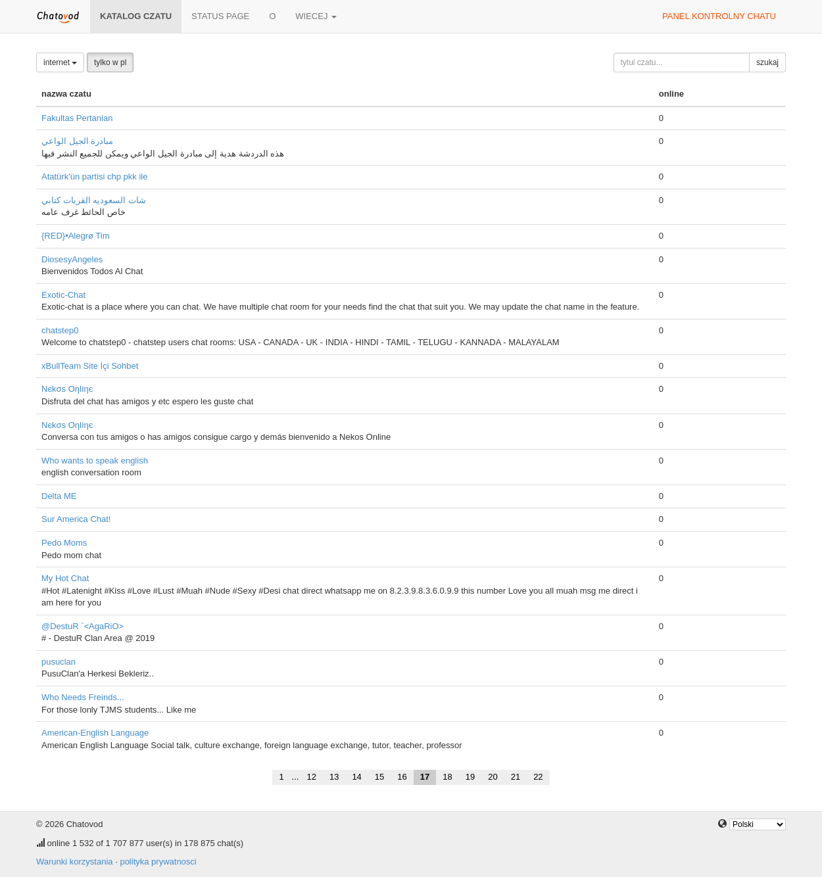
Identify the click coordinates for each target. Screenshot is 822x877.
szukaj (767, 62)
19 (470, 777)
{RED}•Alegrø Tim (75, 236)
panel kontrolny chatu (719, 16)
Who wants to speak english (94, 460)
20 (492, 777)
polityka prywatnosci (158, 861)
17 (424, 777)
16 (401, 777)
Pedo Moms (64, 543)
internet (60, 62)
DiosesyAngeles (72, 259)
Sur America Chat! (76, 519)
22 (538, 777)
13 (334, 777)
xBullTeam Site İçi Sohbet (89, 366)
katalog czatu (136, 16)
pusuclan (58, 662)
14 (356, 777)
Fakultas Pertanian (76, 118)
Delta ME (58, 496)
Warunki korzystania (74, 861)
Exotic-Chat (63, 295)
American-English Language (95, 733)
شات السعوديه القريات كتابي (93, 200)
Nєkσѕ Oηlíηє (67, 389)
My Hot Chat (65, 578)
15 (379, 777)
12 (311, 777)
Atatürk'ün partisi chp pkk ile (94, 176)
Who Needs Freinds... (82, 697)
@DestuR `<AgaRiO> (82, 626)
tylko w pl (110, 62)
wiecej (316, 16)
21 (515, 777)
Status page (220, 16)
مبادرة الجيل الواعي (77, 141)
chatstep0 (59, 330)
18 (447, 777)
